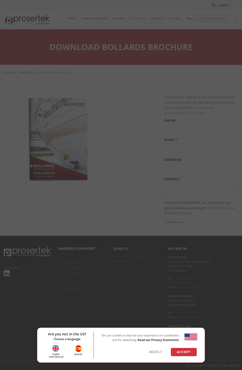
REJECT (155, 352)
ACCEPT (184, 352)
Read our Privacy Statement (158, 340)
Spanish (78, 354)
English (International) (56, 355)
